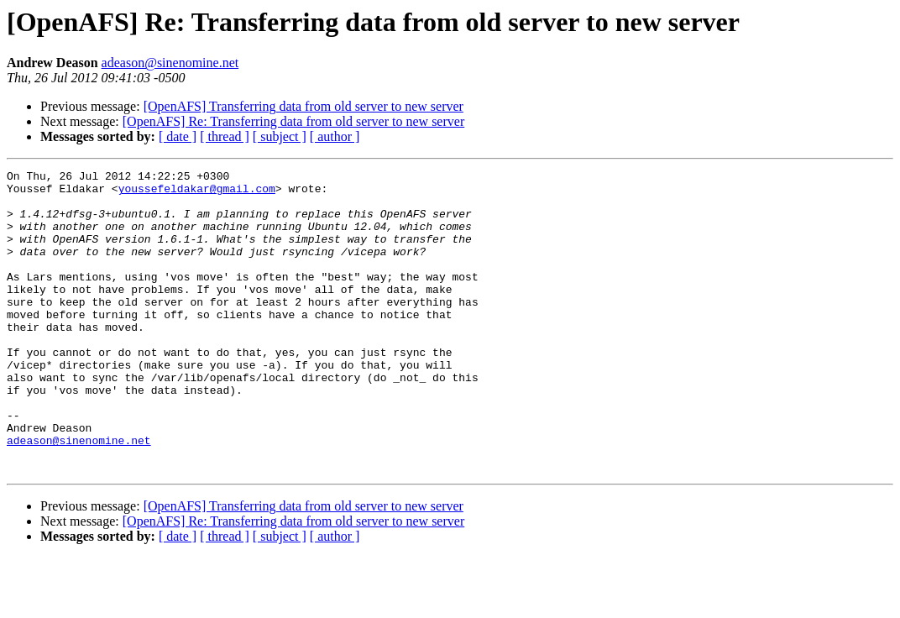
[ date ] (177, 136)
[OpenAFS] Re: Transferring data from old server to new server (293, 121)
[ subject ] (279, 136)
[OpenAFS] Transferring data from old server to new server (303, 106)
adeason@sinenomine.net (170, 62)
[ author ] (335, 136)
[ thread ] (224, 136)
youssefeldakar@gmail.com (196, 193)
